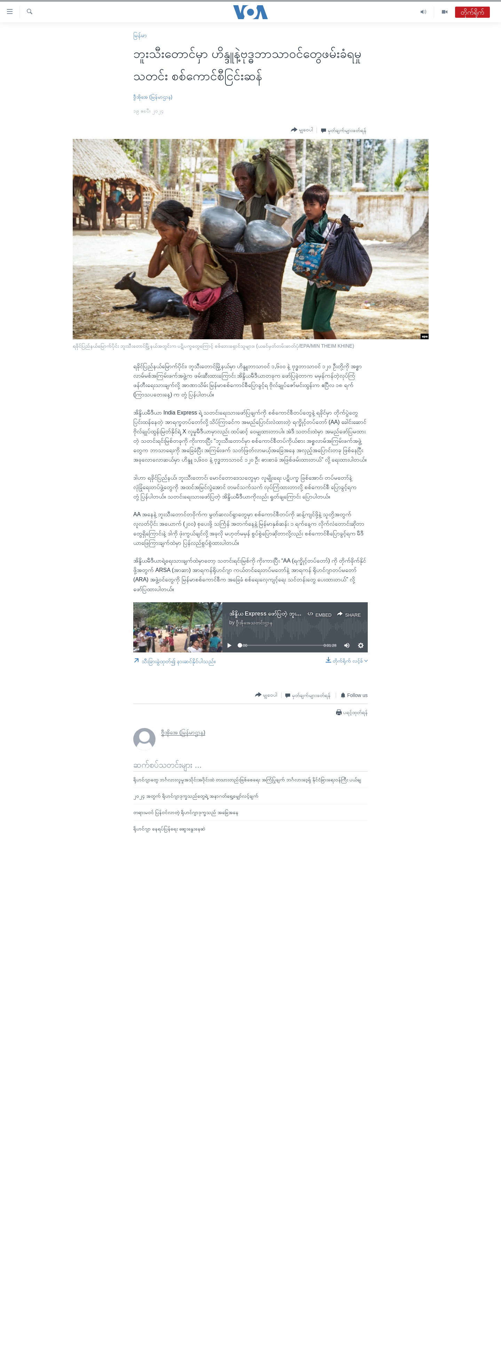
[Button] (302, 129)
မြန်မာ (140, 35)
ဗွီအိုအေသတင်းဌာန (254, 622)
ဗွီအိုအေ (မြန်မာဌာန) (152, 97)
